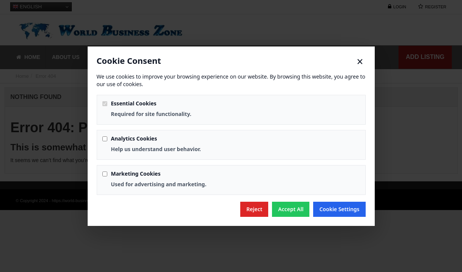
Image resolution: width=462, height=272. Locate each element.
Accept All (290, 209)
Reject (254, 209)
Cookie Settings (339, 209)
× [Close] (360, 62)
